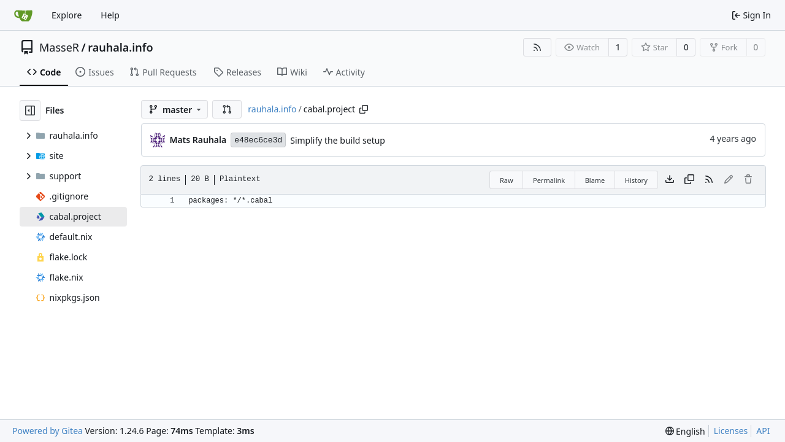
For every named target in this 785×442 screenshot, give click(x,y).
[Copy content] (689, 179)
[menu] (685, 431)
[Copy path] (363, 109)
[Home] (23, 15)
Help (110, 15)
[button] (227, 109)
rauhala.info (120, 47)
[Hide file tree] (30, 110)
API (763, 430)
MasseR (59, 47)
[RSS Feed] (537, 47)
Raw (506, 180)
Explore (67, 15)
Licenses (731, 430)
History (636, 180)
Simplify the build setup (337, 140)
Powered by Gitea (47, 430)
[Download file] (670, 179)
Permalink (549, 180)
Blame (595, 180)
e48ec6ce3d (258, 140)
